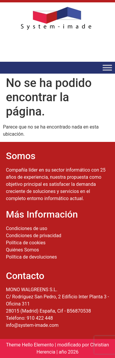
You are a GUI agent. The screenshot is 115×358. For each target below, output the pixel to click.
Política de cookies (26, 242)
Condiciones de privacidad (33, 235)
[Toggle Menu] (107, 67)
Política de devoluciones (31, 257)
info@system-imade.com (32, 325)
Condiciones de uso (26, 228)
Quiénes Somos (22, 250)
